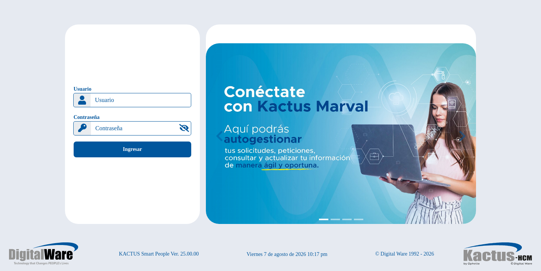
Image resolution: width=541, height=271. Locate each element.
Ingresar (132, 149)
